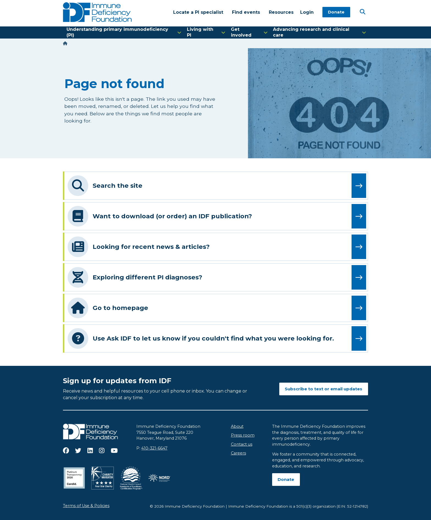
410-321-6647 (154, 448)
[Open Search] (362, 12)
